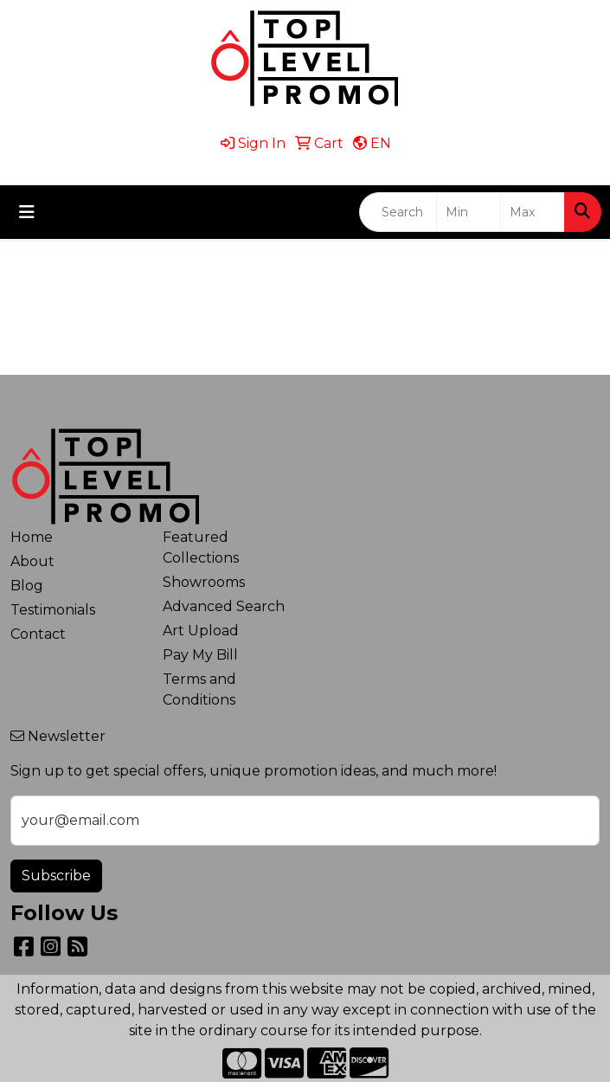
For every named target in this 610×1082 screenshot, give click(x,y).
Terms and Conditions (199, 689)
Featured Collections (201, 547)
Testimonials (52, 610)
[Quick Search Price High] (532, 212)
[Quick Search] (398, 212)
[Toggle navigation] (27, 212)
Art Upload (201, 630)
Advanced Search (224, 606)
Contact (38, 634)
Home (31, 537)
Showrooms (204, 582)
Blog (26, 585)
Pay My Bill (200, 655)
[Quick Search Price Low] (468, 212)
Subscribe (56, 875)
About (32, 561)
